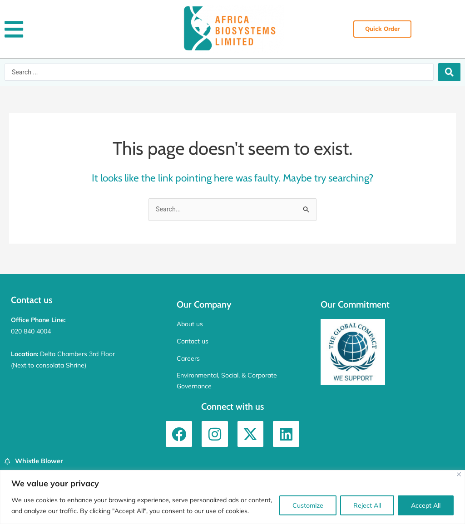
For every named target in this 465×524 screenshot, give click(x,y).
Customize (307, 505)
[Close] (459, 474)
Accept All (425, 505)
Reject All (367, 505)
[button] (14, 29)
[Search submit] (449, 72)
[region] (232, 497)
